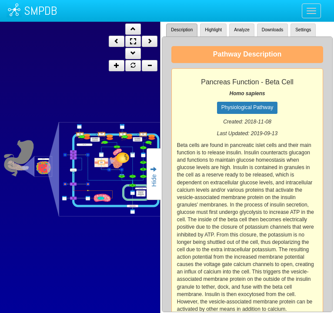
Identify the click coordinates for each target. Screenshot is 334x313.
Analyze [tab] (242, 29)
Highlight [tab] (213, 29)
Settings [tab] (303, 29)
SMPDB (40, 10)
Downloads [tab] (272, 29)
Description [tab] (182, 29)
